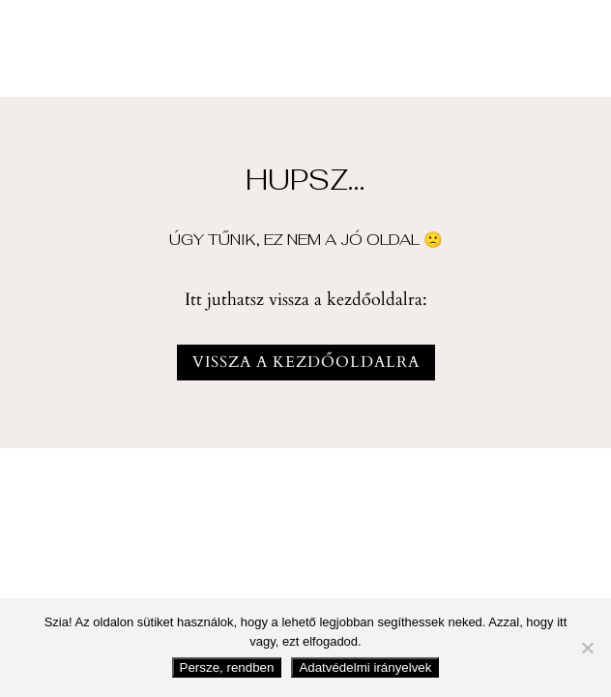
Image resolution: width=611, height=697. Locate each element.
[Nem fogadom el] (586, 647)
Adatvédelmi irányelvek (365, 667)
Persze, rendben (227, 667)
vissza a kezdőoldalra (306, 362)
